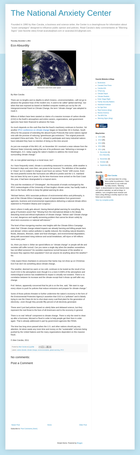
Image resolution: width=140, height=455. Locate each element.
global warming (55, 350)
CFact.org (101, 91)
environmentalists (43, 350)
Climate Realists (103, 96)
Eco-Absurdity (105, 155)
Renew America (103, 113)
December (104, 152)
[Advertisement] (112, 57)
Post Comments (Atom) (29, 429)
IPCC (62, 350)
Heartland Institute (104, 105)
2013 (100, 143)
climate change (32, 350)
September (104, 165)
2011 (100, 149)
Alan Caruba (112, 175)
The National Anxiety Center (61, 12)
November (104, 159)
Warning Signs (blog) (105, 118)
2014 (100, 140)
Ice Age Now (102, 107)
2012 (100, 146)
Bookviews (101, 83)
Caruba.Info (102, 88)
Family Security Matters (106, 102)
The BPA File (102, 115)
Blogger (79, 443)
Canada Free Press (105, 85)
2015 (100, 137)
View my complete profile (104, 200)
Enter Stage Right (104, 99)
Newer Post (15, 425)
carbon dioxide (21, 350)
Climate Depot (103, 94)
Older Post (83, 425)
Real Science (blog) (105, 110)
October (103, 162)
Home (49, 425)
